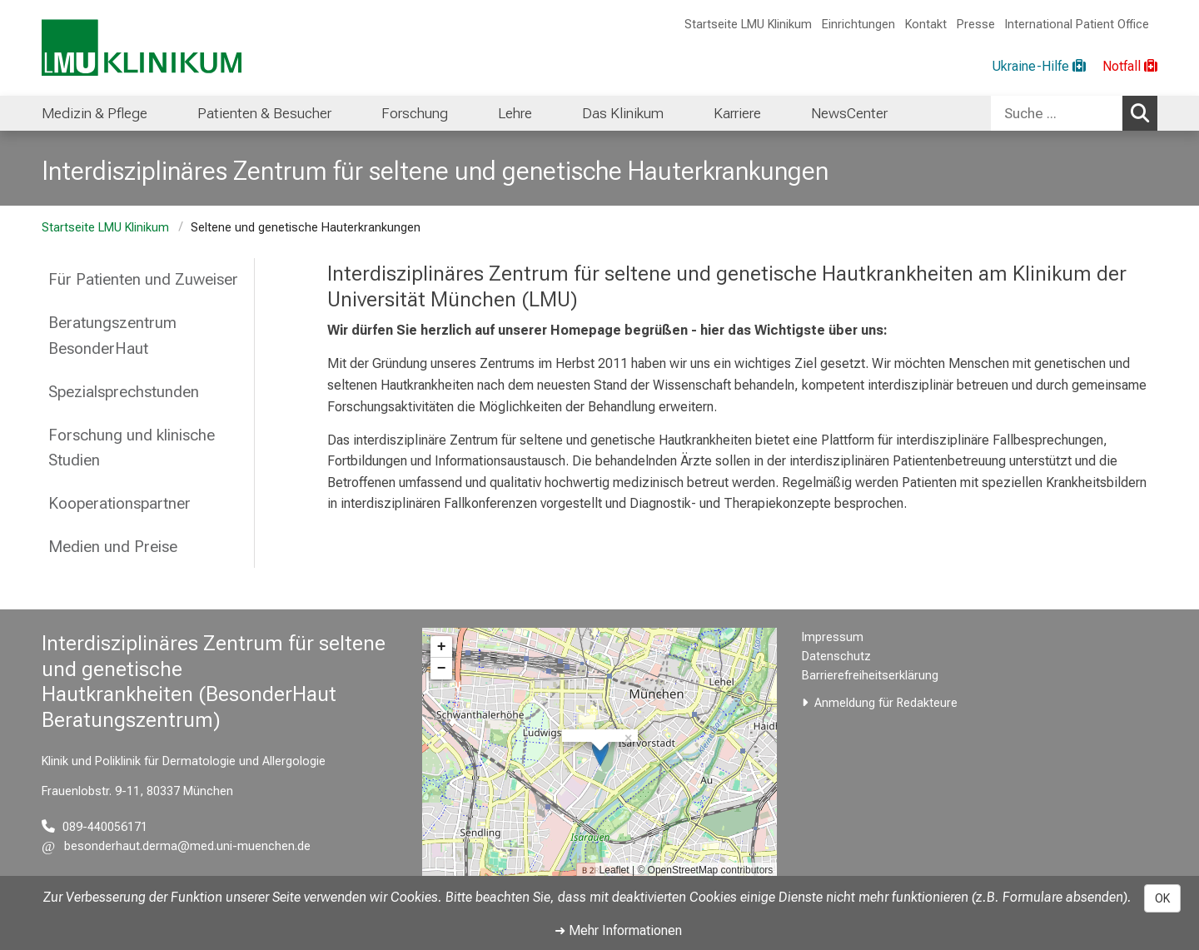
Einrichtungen (858, 24)
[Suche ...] (1056, 113)
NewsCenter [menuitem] (849, 113)
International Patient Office (1077, 24)
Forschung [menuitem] (414, 113)
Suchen (1144, 112)
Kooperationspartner (119, 503)
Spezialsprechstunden (123, 391)
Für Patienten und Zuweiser (143, 279)
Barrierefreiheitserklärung (870, 676)
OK (1162, 898)
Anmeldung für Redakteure (886, 703)
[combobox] (1074, 113)
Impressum (832, 637)
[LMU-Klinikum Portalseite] (141, 47)
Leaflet (614, 870)
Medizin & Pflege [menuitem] (94, 113)
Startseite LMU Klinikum (748, 24)
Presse (976, 24)
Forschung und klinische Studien (131, 447)
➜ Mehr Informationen (618, 930)
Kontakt (926, 24)
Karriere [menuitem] (737, 113)
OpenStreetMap (683, 870)
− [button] (441, 669)
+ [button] (441, 647)
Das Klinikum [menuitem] (623, 113)
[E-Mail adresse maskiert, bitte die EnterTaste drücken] (176, 846)
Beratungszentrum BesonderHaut (112, 335)
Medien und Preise (112, 546)
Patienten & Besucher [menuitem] (264, 113)
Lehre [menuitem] (515, 113)
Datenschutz (836, 656)
